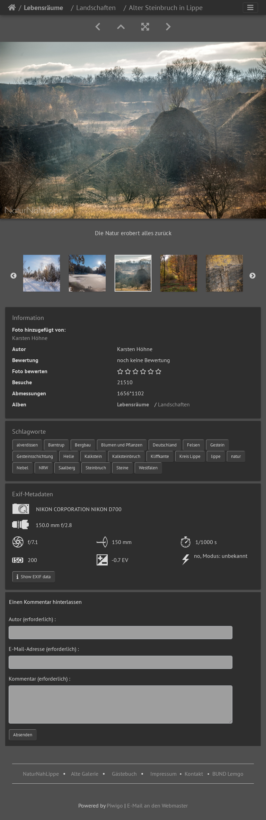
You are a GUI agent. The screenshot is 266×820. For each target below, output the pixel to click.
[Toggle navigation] (250, 7)
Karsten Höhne (29, 337)
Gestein (217, 445)
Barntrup (56, 445)
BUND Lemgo (227, 773)
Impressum (163, 773)
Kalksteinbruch (126, 456)
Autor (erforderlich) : (32, 619)
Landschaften (98, 7)
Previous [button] (13, 276)
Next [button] (252, 276)
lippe (216, 456)
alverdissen (27, 445)
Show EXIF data (34, 577)
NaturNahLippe (41, 773)
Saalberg (67, 468)
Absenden (22, 735)
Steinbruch (96, 468)
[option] (41, 273)
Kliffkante (160, 456)
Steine (122, 468)
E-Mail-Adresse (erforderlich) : (44, 648)
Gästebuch (125, 773)
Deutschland (165, 445)
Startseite (12, 7)
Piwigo (115, 805)
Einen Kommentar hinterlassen (45, 601)
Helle (68, 456)
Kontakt (194, 773)
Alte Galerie (84, 773)
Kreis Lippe (190, 456)
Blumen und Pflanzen (121, 445)
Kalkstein (93, 456)
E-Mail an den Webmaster (157, 805)
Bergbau (83, 445)
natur (236, 456)
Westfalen (148, 468)
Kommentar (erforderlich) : (39, 678)
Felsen (193, 445)
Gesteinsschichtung (35, 456)
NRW (43, 468)
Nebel (22, 468)
